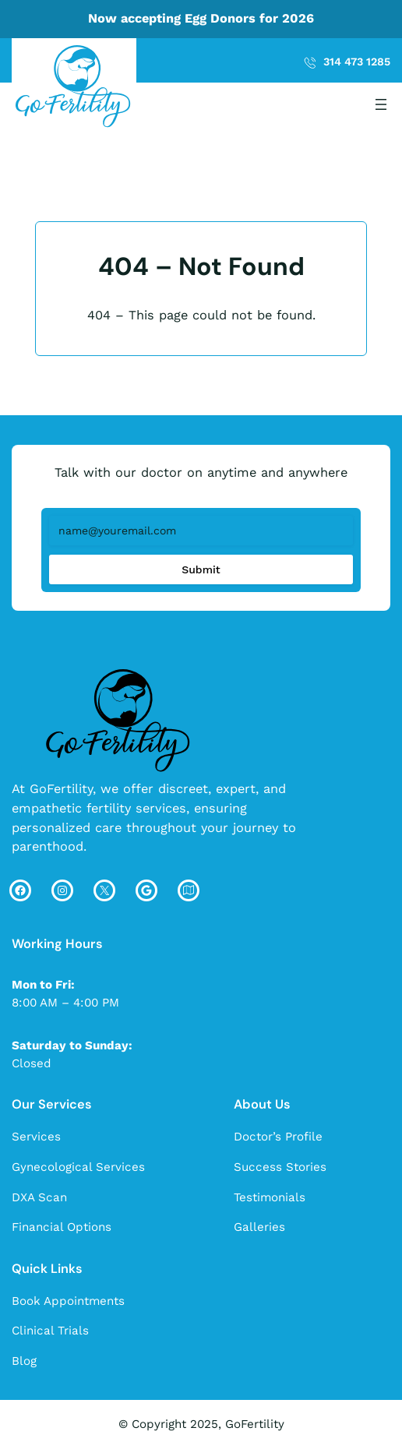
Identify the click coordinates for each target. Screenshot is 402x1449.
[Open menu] (381, 104)
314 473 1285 (356, 61)
